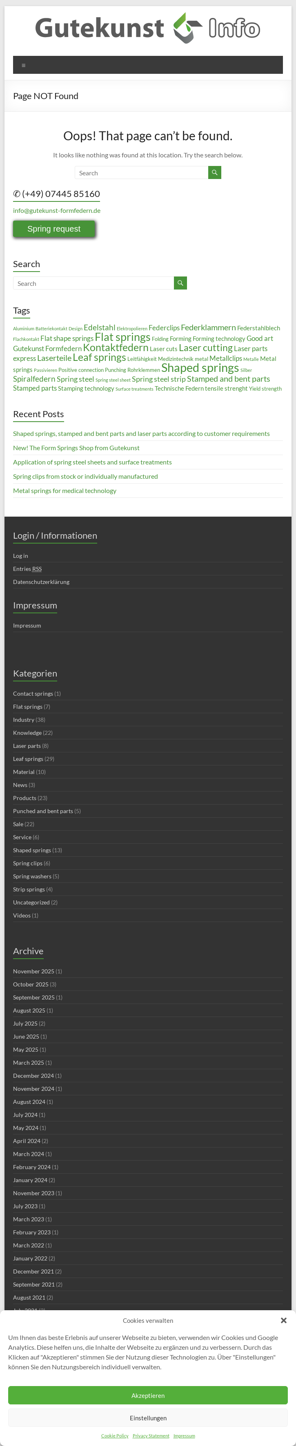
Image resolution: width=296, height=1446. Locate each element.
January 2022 (30, 1258)
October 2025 (31, 984)
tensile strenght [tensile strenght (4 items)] (226, 388)
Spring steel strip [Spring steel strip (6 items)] (159, 378)
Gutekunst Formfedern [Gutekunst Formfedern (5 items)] (47, 348)
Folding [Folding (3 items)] (160, 339)
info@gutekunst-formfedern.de (56, 210)
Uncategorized (31, 902)
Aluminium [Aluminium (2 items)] (23, 328)
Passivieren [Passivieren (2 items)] (45, 370)
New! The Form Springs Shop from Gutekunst (76, 447)
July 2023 (25, 1206)
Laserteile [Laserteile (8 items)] (54, 358)
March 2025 (28, 1062)
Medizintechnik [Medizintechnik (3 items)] (176, 359)
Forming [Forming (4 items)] (180, 338)
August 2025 (29, 1010)
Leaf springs (28, 758)
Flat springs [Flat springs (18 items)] (123, 336)
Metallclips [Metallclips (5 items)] (225, 358)
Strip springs (29, 889)
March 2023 (28, 1219)
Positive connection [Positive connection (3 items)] (81, 370)
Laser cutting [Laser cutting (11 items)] (206, 347)
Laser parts (27, 745)
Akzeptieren (148, 1395)
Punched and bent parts (43, 810)
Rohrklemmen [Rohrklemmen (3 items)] (143, 370)
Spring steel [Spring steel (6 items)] (75, 378)
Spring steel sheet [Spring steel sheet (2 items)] (113, 380)
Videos (22, 915)
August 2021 (29, 1297)
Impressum (184, 1435)
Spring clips (27, 863)
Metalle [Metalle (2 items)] (251, 359)
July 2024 (25, 1114)
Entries (27, 569)
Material (24, 771)
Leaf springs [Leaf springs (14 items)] (99, 357)
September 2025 (34, 997)
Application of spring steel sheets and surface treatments (92, 462)
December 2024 (33, 1075)
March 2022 (28, 1245)
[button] (284, 1320)
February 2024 (32, 1166)
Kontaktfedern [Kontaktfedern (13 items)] (116, 347)
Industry (23, 719)
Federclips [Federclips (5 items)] (164, 327)
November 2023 (33, 1193)
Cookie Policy (115, 1435)
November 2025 (33, 971)
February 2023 (32, 1232)
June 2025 (26, 1036)
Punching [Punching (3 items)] (115, 370)
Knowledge (27, 732)
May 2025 (25, 1049)
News (20, 784)
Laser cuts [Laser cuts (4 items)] (164, 348)
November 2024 (33, 1088)
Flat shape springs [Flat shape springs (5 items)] (66, 338)
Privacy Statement (151, 1435)
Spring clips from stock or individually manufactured (85, 476)
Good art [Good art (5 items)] (260, 338)
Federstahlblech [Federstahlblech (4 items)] (258, 328)
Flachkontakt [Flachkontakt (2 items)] (26, 339)
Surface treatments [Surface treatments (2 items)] (135, 388)
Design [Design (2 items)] (75, 328)
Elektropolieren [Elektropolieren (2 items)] (132, 328)
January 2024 (30, 1179)
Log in (20, 555)
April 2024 (26, 1140)
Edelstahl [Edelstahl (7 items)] (100, 327)
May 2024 (25, 1127)
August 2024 (29, 1101)
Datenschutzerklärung (41, 581)
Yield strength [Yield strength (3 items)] (265, 388)
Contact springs (33, 693)
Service (22, 837)
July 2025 (25, 1023)
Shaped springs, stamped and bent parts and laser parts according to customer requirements (141, 433)
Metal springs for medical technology (64, 490)
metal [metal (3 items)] (201, 359)
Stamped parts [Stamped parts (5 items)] (35, 388)
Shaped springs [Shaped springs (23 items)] (200, 367)
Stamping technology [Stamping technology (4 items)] (86, 388)
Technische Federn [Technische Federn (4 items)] (179, 388)
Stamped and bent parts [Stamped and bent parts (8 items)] (228, 378)
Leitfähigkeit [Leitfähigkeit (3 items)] (142, 359)
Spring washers (32, 876)
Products (24, 797)
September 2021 (34, 1284)
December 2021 (33, 1271)
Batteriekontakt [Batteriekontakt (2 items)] (51, 328)
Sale (18, 823)
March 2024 (28, 1153)
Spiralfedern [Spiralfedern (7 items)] (34, 378)
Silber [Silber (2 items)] (246, 370)
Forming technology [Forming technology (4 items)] (219, 338)
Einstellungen (148, 1418)
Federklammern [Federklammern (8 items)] (208, 327)
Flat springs (27, 706)
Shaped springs (32, 850)
